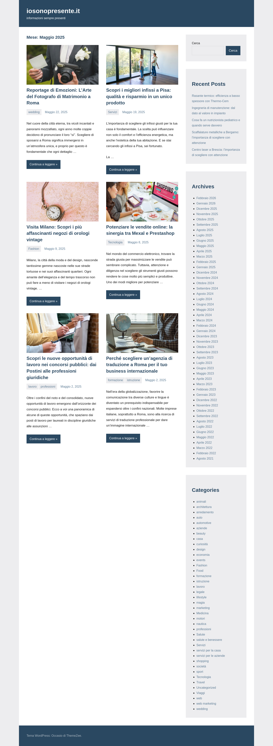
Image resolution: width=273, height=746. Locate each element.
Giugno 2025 (205, 240)
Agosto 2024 (204, 293)
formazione (115, 380)
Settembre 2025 (207, 224)
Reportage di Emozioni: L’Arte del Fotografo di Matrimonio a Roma (59, 96)
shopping (202, 661)
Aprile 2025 (204, 251)
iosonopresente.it (55, 11)
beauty (201, 533)
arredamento (205, 512)
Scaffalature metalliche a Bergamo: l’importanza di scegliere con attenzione (215, 137)
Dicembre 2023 (206, 336)
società (201, 666)
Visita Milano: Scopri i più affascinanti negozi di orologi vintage (58, 233)
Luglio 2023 (204, 362)
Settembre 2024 (207, 288)
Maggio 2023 (205, 373)
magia (200, 602)
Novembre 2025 (207, 214)
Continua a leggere (42, 164)
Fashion (33, 248)
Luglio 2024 (204, 299)
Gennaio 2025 (206, 267)
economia (202, 554)
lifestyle (201, 597)
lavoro (32, 386)
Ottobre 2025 (205, 219)
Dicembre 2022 (206, 400)
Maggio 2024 (205, 309)
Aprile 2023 (204, 378)
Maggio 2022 (205, 437)
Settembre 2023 (207, 352)
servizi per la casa (208, 650)
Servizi (112, 112)
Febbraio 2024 (206, 325)
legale (200, 592)
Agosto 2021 (204, 458)
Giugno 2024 (205, 304)
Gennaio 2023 (206, 394)
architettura (204, 507)
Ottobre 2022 (205, 410)
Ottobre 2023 (205, 347)
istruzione (133, 380)
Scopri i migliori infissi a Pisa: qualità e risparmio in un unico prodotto (139, 96)
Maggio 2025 (205, 246)
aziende (201, 528)
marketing (203, 608)
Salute (200, 634)
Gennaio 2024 (206, 331)
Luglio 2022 (204, 426)
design (200, 549)
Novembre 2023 (207, 341)
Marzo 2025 (204, 256)
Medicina (202, 613)
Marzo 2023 (204, 384)
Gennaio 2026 (206, 203)
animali (201, 501)
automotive (203, 522)
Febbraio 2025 (206, 261)
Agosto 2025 (204, 230)
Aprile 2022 (204, 442)
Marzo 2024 (204, 320)
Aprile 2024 (204, 315)
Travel (200, 682)
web (199, 698)
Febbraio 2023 (206, 389)
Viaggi (200, 693)
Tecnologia (115, 242)
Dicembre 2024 (206, 272)
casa (199, 538)
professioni (48, 386)
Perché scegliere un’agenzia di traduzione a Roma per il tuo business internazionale (139, 365)
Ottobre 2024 (205, 283)
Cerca (196, 43)
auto (199, 517)
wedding (34, 112)
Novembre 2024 (207, 277)
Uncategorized (206, 687)
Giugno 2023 (205, 368)
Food (199, 570)
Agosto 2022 (204, 421)
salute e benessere (209, 639)
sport (199, 671)
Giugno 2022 (205, 432)
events (200, 560)
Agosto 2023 (204, 357)
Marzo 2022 (204, 447)
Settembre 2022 (207, 416)
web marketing (206, 703)
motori (200, 618)
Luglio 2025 (204, 235)
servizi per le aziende (210, 655)
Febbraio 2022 (206, 453)
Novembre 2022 (207, 405)
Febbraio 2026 (206, 198)
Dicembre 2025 (206, 208)
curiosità (202, 544)
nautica (201, 623)
